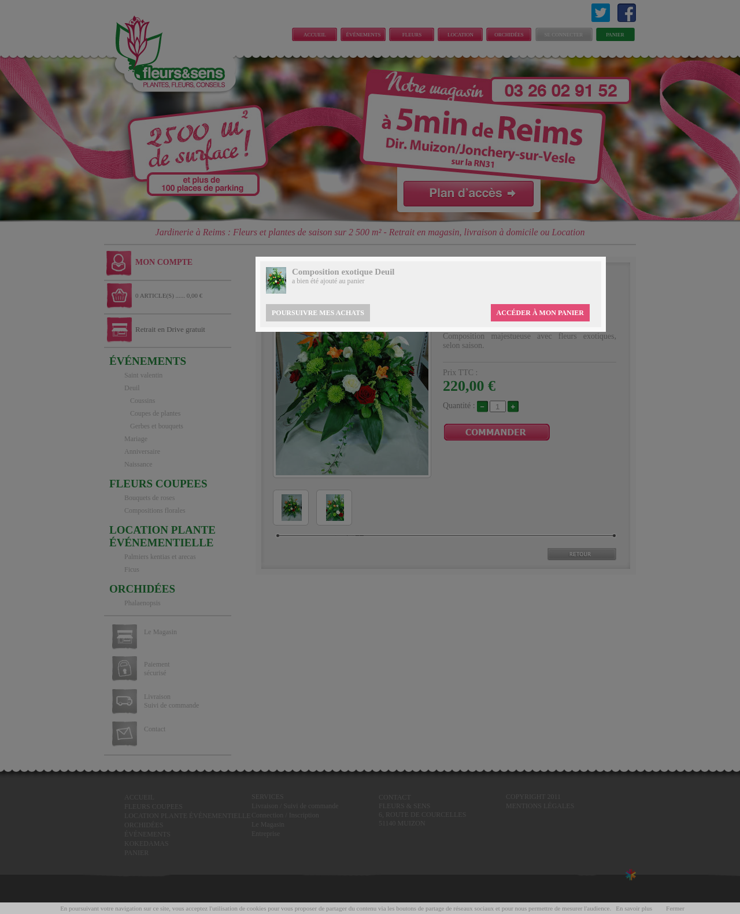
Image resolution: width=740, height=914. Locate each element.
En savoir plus (634, 908)
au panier (351, 281)
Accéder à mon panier (540, 313)
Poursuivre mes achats (318, 313)
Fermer (675, 908)
